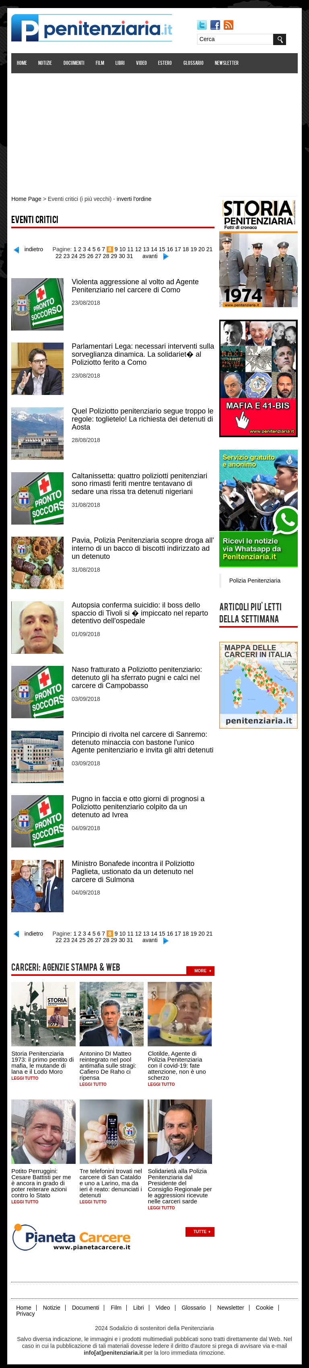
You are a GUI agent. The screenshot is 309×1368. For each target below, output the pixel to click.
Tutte (200, 1227)
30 (122, 255)
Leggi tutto (25, 1074)
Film (100, 63)
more (201, 967)
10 (122, 249)
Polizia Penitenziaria (254, 580)
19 (193, 249)
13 (146, 249)
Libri (120, 63)
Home (22, 63)
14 (154, 249)
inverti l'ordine (133, 199)
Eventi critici (35, 220)
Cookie (263, 1303)
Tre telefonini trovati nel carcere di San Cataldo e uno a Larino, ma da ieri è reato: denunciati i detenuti (111, 1178)
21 (209, 249)
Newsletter (227, 63)
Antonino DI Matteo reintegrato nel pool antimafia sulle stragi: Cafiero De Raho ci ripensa (108, 1061)
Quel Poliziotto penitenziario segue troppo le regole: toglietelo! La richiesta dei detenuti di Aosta (143, 418)
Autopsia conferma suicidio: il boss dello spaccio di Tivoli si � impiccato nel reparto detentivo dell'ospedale (140, 611)
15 (162, 249)
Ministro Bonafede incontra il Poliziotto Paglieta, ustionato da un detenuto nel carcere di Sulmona (133, 869)
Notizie (45, 63)
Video (141, 63)
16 (170, 249)
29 (114, 255)
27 (98, 255)
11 (131, 249)
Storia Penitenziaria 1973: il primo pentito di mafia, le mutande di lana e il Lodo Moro (43, 1058)
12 (138, 249)
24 (75, 255)
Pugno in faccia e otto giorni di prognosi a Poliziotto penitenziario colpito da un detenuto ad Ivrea (138, 804)
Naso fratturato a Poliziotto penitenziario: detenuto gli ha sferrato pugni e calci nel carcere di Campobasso (137, 675)
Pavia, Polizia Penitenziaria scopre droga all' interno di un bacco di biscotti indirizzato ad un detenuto (143, 547)
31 (130, 255)
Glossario (193, 63)
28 (106, 255)
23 (67, 255)
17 (178, 249)
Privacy (25, 1309)
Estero (165, 63)
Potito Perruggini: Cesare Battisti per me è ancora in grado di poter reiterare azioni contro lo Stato (41, 1178)
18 (185, 249)
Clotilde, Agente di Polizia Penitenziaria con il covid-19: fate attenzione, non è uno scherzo (177, 1061)
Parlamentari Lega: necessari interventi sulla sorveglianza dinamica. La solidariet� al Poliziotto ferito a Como (143, 353)
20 (201, 249)
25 (83, 255)
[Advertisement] (154, 130)
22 (59, 255)
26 (91, 255)
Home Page (26, 199)
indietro (35, 249)
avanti (149, 255)
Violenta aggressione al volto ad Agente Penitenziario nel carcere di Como (135, 285)
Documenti (74, 63)
